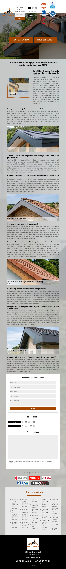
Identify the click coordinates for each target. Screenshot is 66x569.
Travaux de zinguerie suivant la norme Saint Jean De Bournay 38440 (55, 524)
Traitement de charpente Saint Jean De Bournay (15, 515)
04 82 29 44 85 (28, 422)
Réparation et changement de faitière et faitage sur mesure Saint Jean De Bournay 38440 (55, 507)
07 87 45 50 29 (28, 426)
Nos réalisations (21, 40)
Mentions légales (38, 564)
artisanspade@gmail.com (33, 557)
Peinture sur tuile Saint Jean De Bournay (25, 503)
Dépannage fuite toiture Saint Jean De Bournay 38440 (45, 525)
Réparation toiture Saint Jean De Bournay (35, 518)
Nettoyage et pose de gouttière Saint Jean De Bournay (35, 508)
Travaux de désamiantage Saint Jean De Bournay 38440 (45, 513)
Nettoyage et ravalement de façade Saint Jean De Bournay (25, 514)
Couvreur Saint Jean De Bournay (15, 524)
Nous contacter (45, 40)
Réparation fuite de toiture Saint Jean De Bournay (15, 504)
